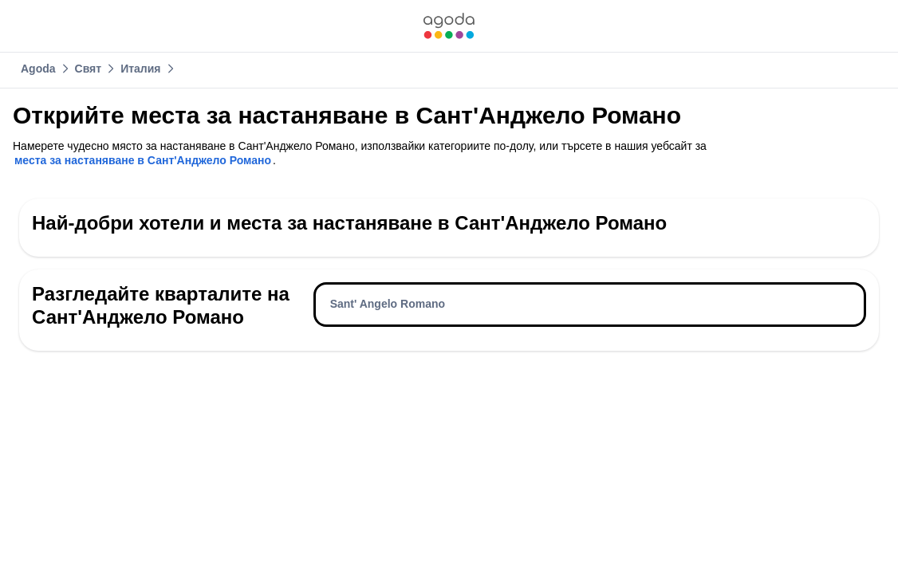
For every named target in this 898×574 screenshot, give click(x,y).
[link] (449, 26)
